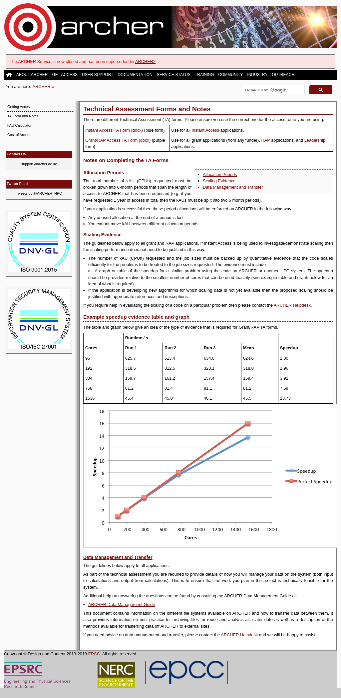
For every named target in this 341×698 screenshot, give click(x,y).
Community (230, 75)
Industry (257, 75)
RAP (265, 140)
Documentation (135, 75)
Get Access (64, 75)
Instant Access (205, 130)
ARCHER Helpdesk (292, 305)
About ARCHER (32, 75)
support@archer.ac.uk (39, 164)
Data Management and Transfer (233, 187)
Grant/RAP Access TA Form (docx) (118, 140)
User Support (97, 75)
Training (204, 75)
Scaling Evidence (219, 180)
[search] (272, 90)
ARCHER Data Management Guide (121, 604)
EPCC (94, 653)
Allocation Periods (220, 174)
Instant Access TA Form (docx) (114, 130)
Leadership (314, 140)
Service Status (173, 75)
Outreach (283, 75)
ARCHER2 (145, 61)
